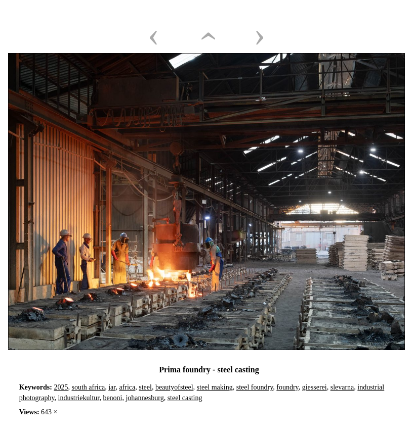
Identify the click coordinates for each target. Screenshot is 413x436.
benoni (112, 398)
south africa (88, 387)
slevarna (342, 387)
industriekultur (79, 398)
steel (145, 387)
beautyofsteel (174, 387)
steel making (215, 387)
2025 (61, 387)
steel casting (185, 398)
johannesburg (144, 398)
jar (111, 387)
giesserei (314, 387)
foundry (287, 387)
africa (127, 387)
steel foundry (254, 387)
